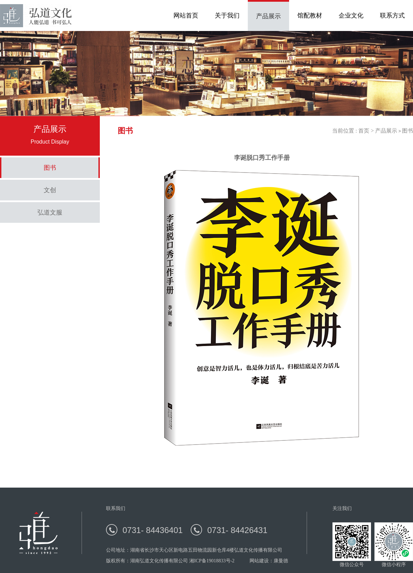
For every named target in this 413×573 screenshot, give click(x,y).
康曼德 (281, 560)
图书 (50, 167)
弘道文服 (50, 212)
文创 (50, 190)
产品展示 (386, 131)
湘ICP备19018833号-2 (211, 560)
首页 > (366, 131)
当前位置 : (345, 131)
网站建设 (259, 560)
